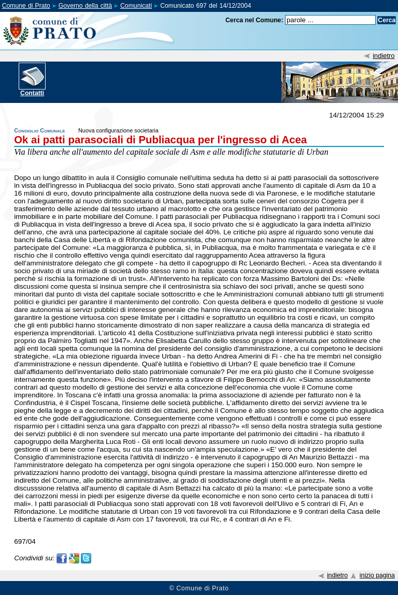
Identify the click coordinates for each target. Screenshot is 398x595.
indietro (383, 56)
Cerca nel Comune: (254, 20)
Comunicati (136, 5)
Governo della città (85, 5)
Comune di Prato (26, 5)
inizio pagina (377, 575)
